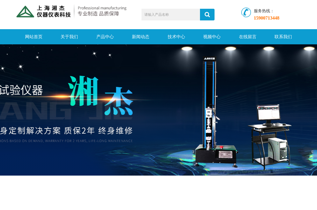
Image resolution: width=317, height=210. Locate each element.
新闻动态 (140, 36)
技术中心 (176, 36)
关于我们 (69, 36)
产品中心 (105, 36)
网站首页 (33, 36)
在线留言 (247, 36)
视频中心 (212, 36)
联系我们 (283, 36)
